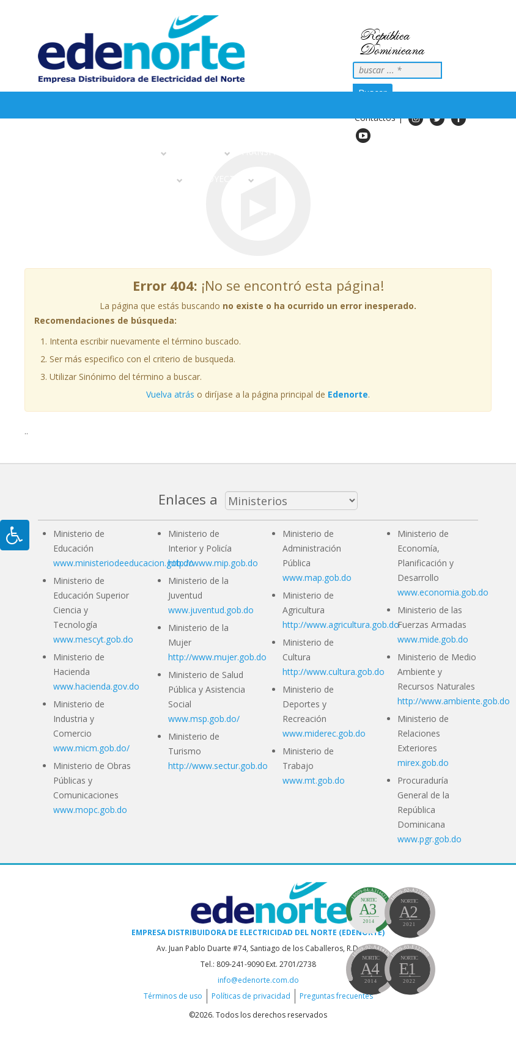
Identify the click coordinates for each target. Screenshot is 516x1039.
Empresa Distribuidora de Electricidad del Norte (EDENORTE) (258, 932)
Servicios (201, 152)
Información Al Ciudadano (110, 178)
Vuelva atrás (170, 394)
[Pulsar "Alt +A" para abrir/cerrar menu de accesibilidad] (14, 535)
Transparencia (275, 152)
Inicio (56, 152)
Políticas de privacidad (251, 996)
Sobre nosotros (120, 152)
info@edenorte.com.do (258, 980)
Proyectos (221, 178)
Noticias (338, 152)
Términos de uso (173, 996)
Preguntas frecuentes (336, 996)
